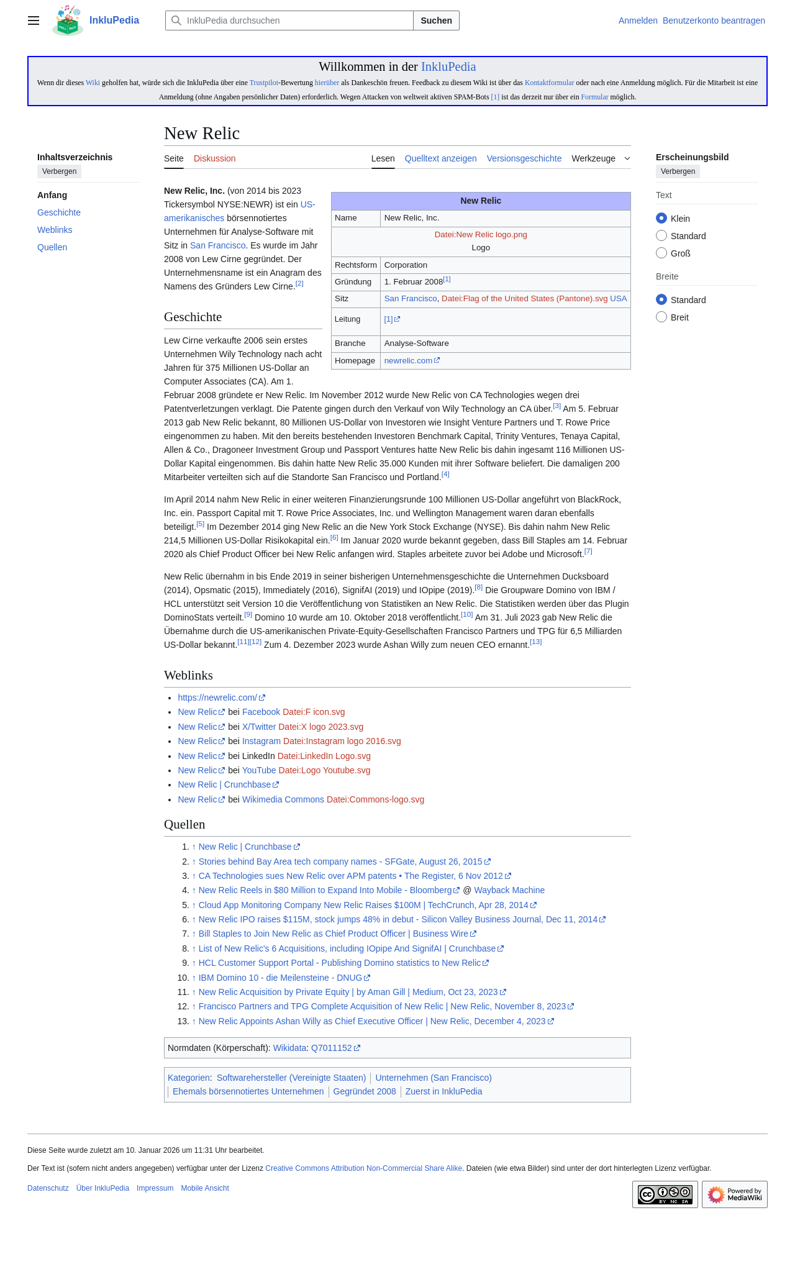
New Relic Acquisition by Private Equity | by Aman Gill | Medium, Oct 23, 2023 (348, 992)
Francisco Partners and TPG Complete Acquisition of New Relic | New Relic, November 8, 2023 (382, 1006)
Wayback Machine (509, 890)
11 (243, 641)
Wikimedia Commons (283, 799)
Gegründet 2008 (365, 1091)
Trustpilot (264, 82)
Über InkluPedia (102, 1188)
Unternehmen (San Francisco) (433, 1078)
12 (255, 641)
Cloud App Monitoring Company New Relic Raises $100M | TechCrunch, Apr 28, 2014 (364, 905)
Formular (595, 97)
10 (467, 614)
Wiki (93, 82)
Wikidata (290, 1048)
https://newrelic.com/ (217, 697)
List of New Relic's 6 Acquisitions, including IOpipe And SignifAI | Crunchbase (347, 948)
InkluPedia (448, 66)
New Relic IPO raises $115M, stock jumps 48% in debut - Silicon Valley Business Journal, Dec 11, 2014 (398, 919)
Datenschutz (48, 1188)
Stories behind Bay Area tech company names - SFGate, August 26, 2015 (341, 861)
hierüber (327, 82)
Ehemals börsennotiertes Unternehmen (248, 1091)
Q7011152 (331, 1048)
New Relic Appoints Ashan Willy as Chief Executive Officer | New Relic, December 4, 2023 (372, 1021)
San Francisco (410, 298)
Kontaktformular (550, 82)
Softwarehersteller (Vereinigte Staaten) (291, 1078)
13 (536, 641)
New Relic (197, 712)
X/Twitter (259, 727)
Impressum (155, 1188)
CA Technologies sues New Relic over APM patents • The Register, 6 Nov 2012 (351, 876)
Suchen (436, 20)
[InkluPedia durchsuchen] (289, 20)
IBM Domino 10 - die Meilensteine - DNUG (281, 978)
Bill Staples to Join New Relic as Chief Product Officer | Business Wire (333, 934)
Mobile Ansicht (205, 1188)
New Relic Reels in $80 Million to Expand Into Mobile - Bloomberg (325, 890)
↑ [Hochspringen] (194, 847)
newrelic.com (408, 360)
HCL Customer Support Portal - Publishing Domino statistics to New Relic (340, 963)
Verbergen (59, 172)
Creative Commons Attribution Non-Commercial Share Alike (363, 1168)
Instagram (261, 741)
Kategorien (189, 1078)
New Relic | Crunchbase (224, 784)
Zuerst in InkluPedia (444, 1091)
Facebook (261, 712)
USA (618, 298)
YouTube (259, 770)
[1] (495, 97)
